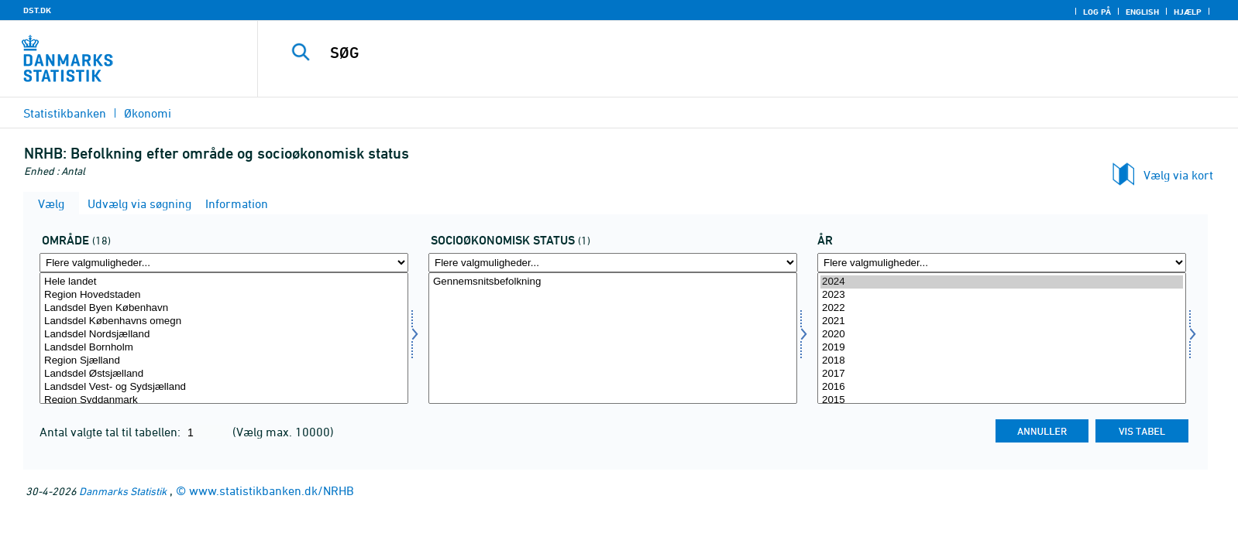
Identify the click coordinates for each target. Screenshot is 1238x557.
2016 (1001, 387)
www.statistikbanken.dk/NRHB (271, 490)
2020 (1001, 334)
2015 (1001, 400)
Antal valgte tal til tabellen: (112, 432)
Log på (1097, 11)
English (1142, 11)
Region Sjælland (224, 360)
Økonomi (147, 113)
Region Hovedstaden (224, 295)
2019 (1001, 347)
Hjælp (1188, 11)
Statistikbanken (64, 113)
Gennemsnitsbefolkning (613, 282)
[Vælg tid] (1001, 338)
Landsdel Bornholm (224, 347)
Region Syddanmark (224, 400)
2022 (1001, 308)
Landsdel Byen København (224, 308)
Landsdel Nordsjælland (224, 334)
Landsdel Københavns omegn (224, 321)
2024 (1001, 282)
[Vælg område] (224, 338)
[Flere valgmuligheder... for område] (224, 262)
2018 (1001, 360)
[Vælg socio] (612, 338)
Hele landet (224, 282)
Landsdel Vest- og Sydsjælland (224, 387)
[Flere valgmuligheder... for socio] (612, 262)
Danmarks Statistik (123, 490)
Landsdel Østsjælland (224, 374)
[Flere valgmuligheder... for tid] (1001, 262)
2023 (1001, 295)
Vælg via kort (1178, 175)
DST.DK (37, 10)
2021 (1001, 321)
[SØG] (710, 52)
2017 (1001, 374)
